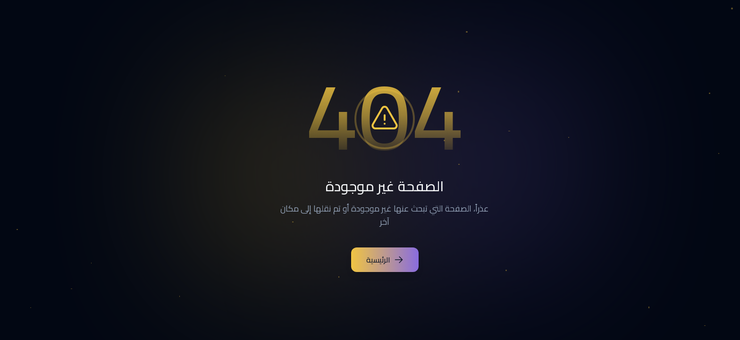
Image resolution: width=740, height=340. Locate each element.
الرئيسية (370, 260)
